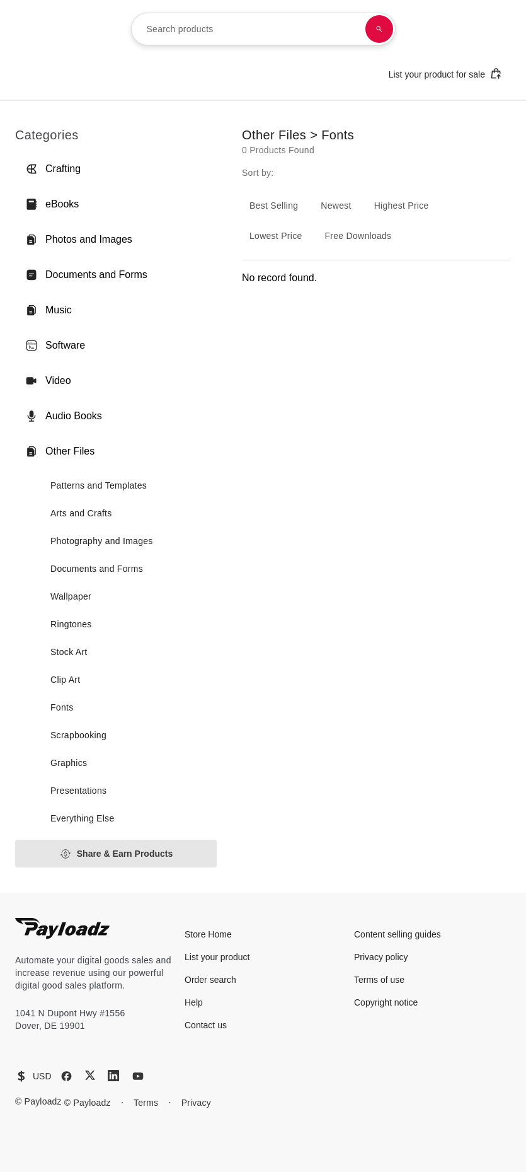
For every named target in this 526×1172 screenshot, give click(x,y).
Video (48, 380)
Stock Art (69, 652)
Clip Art (65, 680)
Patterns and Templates (98, 485)
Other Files (59, 451)
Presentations (78, 791)
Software (55, 345)
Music (48, 310)
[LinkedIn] (113, 1075)
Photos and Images (78, 239)
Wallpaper (70, 596)
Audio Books (63, 416)
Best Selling (273, 205)
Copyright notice (386, 1002)
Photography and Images (101, 541)
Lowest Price (275, 236)
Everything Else (82, 818)
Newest (336, 205)
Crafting (53, 169)
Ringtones (71, 624)
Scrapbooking (78, 735)
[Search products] (379, 29)
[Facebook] (66, 1076)
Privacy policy (381, 957)
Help (194, 1002)
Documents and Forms (86, 275)
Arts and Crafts (81, 513)
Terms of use (379, 980)
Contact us (206, 1025)
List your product (217, 957)
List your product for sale (445, 73)
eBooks (52, 204)
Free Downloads (358, 236)
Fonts (61, 707)
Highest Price (401, 205)
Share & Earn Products (116, 854)
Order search (210, 980)
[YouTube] (138, 1076)
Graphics (68, 763)
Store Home (208, 934)
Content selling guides (397, 934)
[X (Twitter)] (90, 1075)
